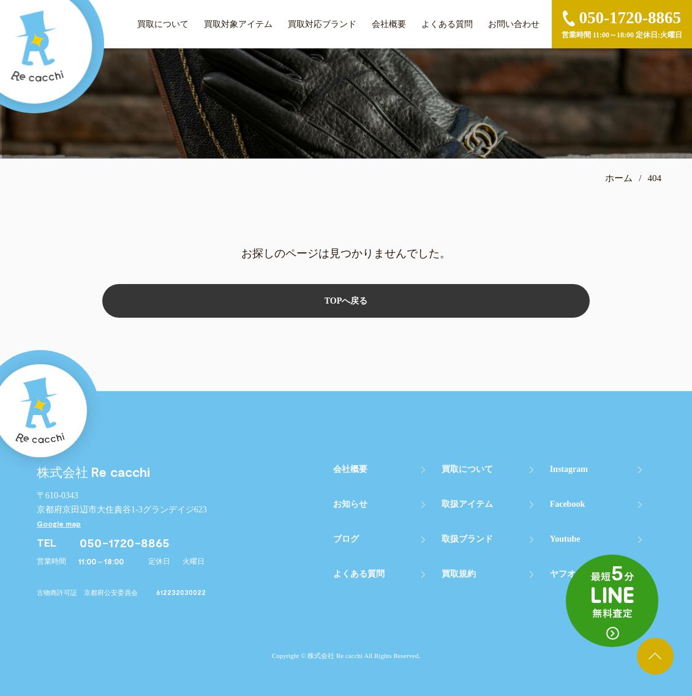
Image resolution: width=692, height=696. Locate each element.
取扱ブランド (467, 539)
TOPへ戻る (346, 300)
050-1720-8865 (125, 542)
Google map (59, 523)
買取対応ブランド (322, 24)
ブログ (346, 539)
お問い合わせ (514, 24)
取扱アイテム (467, 504)
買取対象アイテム (238, 24)
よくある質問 (447, 24)
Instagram (569, 469)
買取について (163, 24)
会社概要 (389, 24)
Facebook (567, 504)
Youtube (565, 539)
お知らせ (350, 504)
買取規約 (459, 573)
